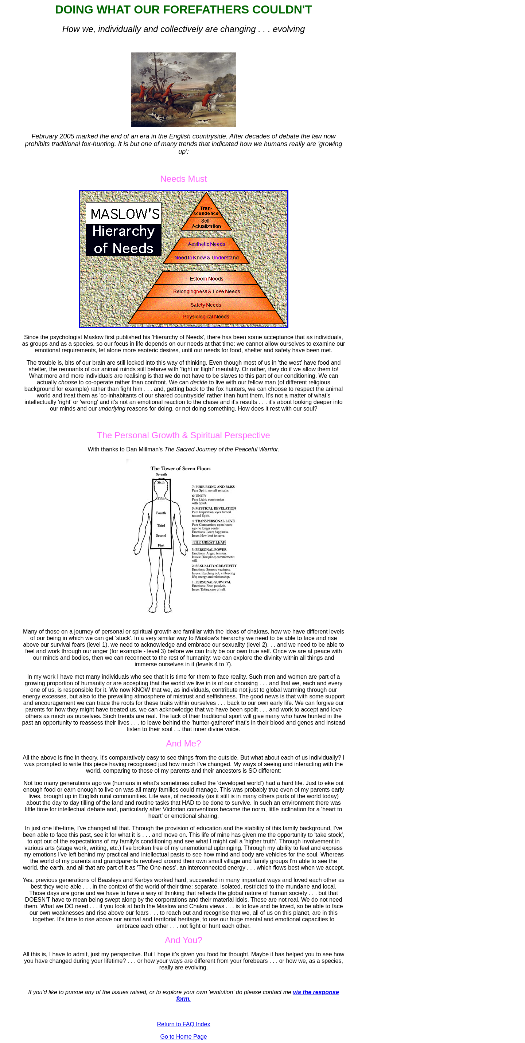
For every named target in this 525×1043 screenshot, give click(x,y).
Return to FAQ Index (183, 1024)
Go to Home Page (183, 1037)
